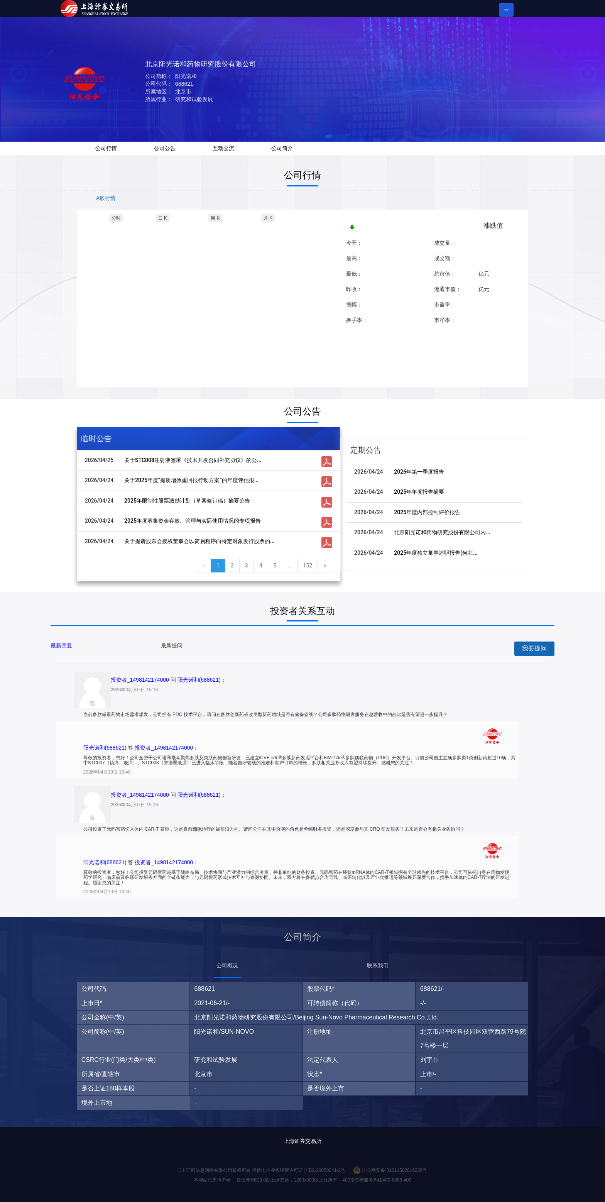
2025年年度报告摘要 (419, 492)
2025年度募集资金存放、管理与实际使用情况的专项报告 (192, 521)
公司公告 (165, 148)
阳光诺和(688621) (199, 680)
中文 (506, 10)
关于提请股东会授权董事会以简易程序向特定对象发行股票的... (199, 541)
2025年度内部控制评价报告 (427, 512)
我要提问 (534, 648)
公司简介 (282, 148)
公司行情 (106, 148)
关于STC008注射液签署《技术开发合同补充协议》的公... (193, 460)
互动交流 (223, 148)
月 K (268, 218)
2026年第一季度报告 (419, 472)
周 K (215, 218)
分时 (116, 218)
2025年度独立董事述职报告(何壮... (435, 553)
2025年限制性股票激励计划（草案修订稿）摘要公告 (187, 501)
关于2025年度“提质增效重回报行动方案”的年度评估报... (191, 480)
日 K (162, 218)
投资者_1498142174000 (140, 680)
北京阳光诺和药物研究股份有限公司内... (442, 532)
